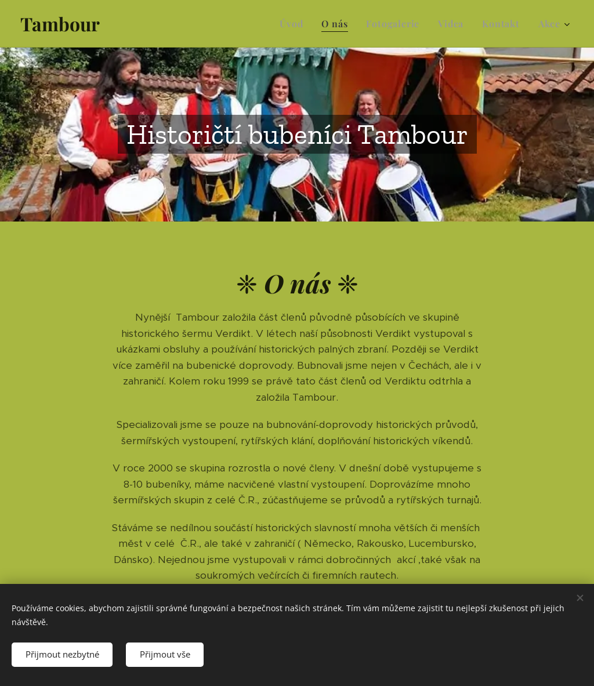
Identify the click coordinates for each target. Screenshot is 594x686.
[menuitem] (294, 23)
